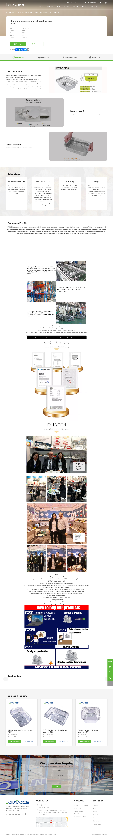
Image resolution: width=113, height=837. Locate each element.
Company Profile (69, 57)
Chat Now (36, 44)
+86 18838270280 (91, 3)
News (84, 6)
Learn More (29, 741)
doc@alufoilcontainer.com (75, 3)
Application (94, 57)
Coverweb (104, 834)
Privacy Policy (97, 824)
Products (50, 6)
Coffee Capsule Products (78, 812)
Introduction (18, 57)
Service (66, 6)
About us (75, 6)
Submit (56, 786)
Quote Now (14, 741)
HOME (41, 6)
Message (17, 44)
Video (58, 6)
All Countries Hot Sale (80, 816)
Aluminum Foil (77, 808)
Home (14, 12)
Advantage (43, 57)
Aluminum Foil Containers (31, 12)
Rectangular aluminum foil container (49, 12)
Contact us (93, 6)
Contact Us (96, 821)
